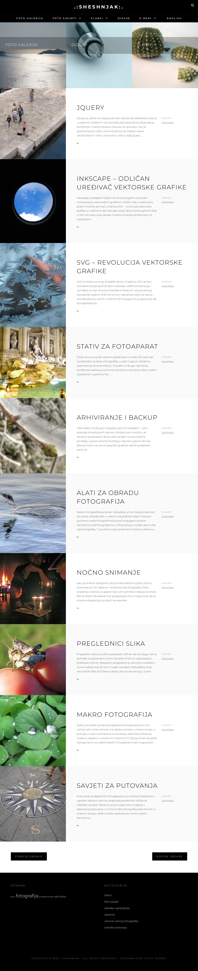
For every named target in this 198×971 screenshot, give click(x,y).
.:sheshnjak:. (99, 7)
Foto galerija (29, 18)
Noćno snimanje (109, 572)
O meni (145, 18)
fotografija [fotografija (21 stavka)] (27, 895)
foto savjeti (111, 901)
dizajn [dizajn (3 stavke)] (12, 897)
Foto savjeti (65, 18)
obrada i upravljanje (117, 908)
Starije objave (29, 856)
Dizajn (124, 18)
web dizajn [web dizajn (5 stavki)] (60, 896)
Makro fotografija (114, 714)
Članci (97, 18)
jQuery (90, 107)
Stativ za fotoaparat (117, 346)
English (174, 18)
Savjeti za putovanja (117, 785)
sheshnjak (168, 122)
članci (108, 895)
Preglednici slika (111, 643)
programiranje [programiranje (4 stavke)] (46, 896)
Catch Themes (155, 958)
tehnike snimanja (115, 927)
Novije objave (170, 856)
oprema (109, 914)
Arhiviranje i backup (117, 417)
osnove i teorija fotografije (121, 921)
